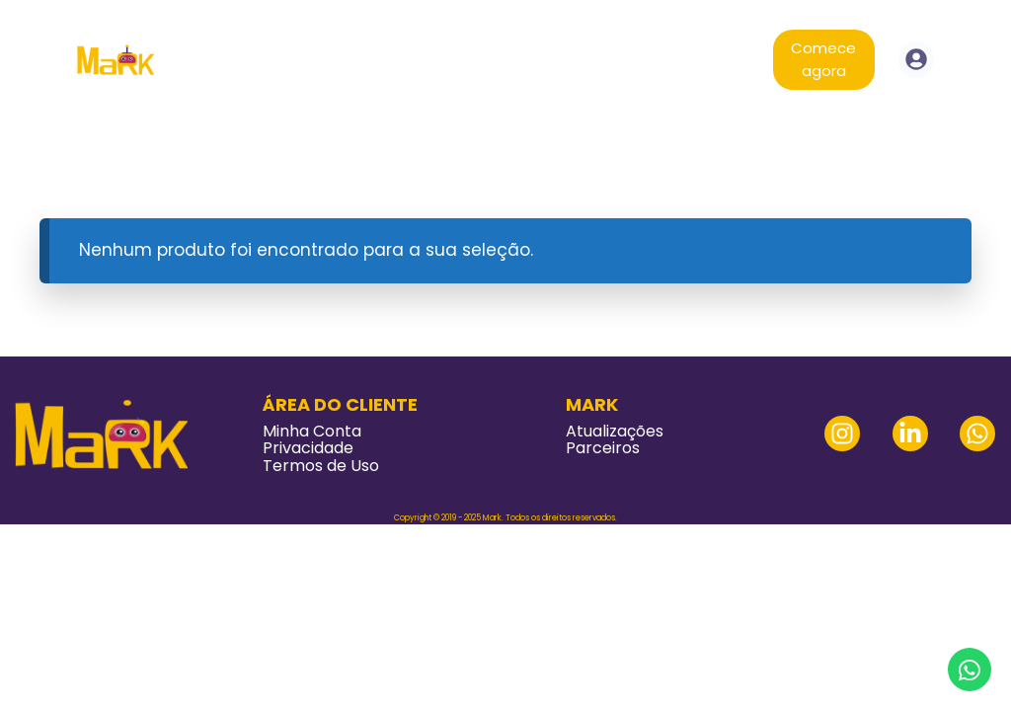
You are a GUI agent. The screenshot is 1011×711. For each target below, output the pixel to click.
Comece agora (823, 59)
